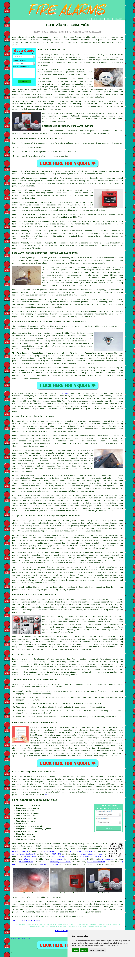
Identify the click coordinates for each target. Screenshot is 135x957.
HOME (88, 19)
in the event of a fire (106, 183)
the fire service (67, 290)
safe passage (44, 217)
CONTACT (108, 19)
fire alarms (18, 406)
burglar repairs (20, 851)
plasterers (29, 859)
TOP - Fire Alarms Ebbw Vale (26, 921)
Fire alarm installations (25, 393)
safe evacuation (54, 208)
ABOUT (101, 19)
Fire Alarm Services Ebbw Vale (34, 800)
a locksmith (108, 859)
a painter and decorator (92, 857)
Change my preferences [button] (97, 950)
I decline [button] (83, 950)
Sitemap (13, 938)
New (19, 938)
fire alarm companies (78, 401)
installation (33, 104)
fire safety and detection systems (105, 260)
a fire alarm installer (40, 849)
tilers (82, 859)
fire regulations (86, 317)
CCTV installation (96, 862)
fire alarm (49, 902)
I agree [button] (76, 950)
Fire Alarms (26, 938)
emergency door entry (60, 862)
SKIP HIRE (56, 854)
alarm (118, 717)
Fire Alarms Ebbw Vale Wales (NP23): (31, 37)
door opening (58, 857)
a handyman (49, 851)
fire (37, 700)
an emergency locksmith (23, 854)
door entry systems (48, 864)
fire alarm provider (80, 299)
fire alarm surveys (72, 748)
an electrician (26, 862)
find (20, 776)
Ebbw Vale (64, 393)
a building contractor (81, 851)
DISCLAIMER (118, 19)
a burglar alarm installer (90, 854)
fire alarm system (73, 231)
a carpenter (57, 859)
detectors (69, 246)
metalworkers (30, 857)
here (47, 795)
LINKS (95, 19)
